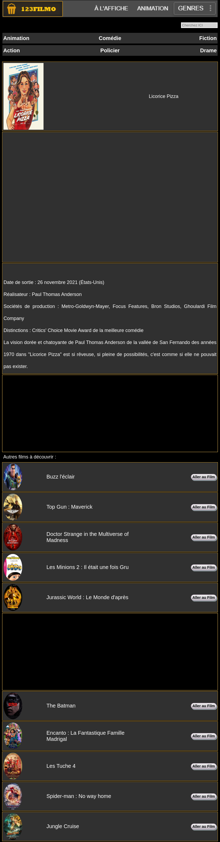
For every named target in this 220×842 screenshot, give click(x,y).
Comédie (110, 38)
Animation (16, 38)
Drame (208, 50)
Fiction (208, 38)
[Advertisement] (110, 413)
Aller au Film (203, 477)
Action (11, 50)
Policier (110, 50)
